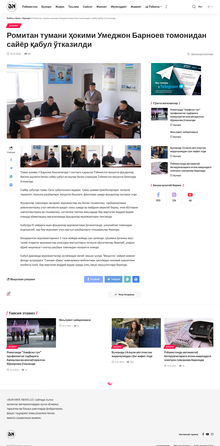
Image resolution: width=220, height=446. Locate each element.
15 (24, 369)
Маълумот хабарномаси (184, 132)
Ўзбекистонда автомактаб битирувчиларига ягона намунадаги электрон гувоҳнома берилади (190, 167)
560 (130, 362)
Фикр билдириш (124, 294)
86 (27, 53)
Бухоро (13, 25)
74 (181, 365)
